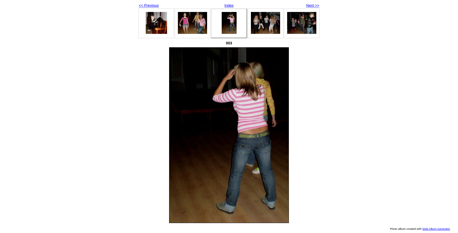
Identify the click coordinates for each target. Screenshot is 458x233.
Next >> (312, 5)
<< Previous (149, 5)
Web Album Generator (436, 228)
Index (228, 5)
